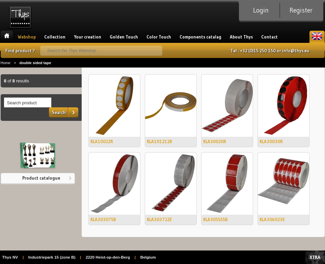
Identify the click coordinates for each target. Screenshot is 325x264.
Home (7, 37)
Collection (54, 36)
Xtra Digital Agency (315, 257)
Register (301, 10)
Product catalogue (41, 178)
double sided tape (35, 63)
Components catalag (200, 36)
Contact (269, 36)
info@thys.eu (295, 50)
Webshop (27, 36)
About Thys (241, 36)
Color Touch (158, 36)
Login (261, 10)
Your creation (87, 36)
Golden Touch (124, 36)
